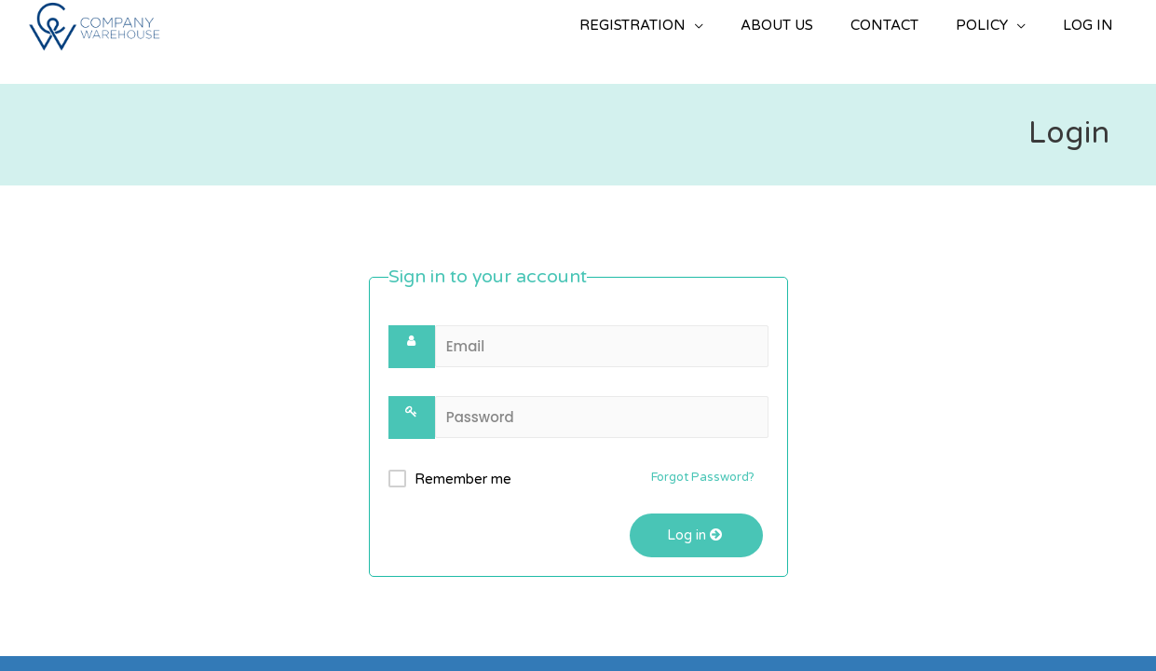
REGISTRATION (632, 25)
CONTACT (884, 25)
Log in (696, 535)
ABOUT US (777, 25)
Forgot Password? (703, 477)
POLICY (982, 25)
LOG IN (1088, 25)
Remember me (463, 479)
